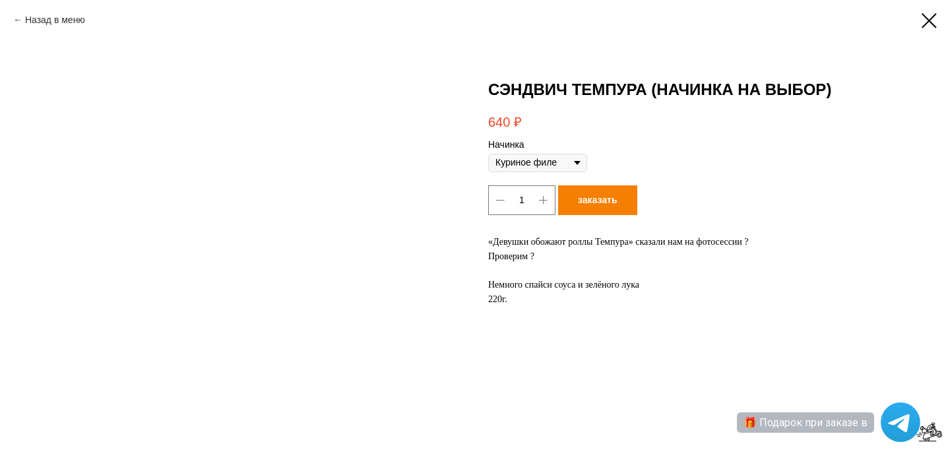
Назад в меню (55, 20)
